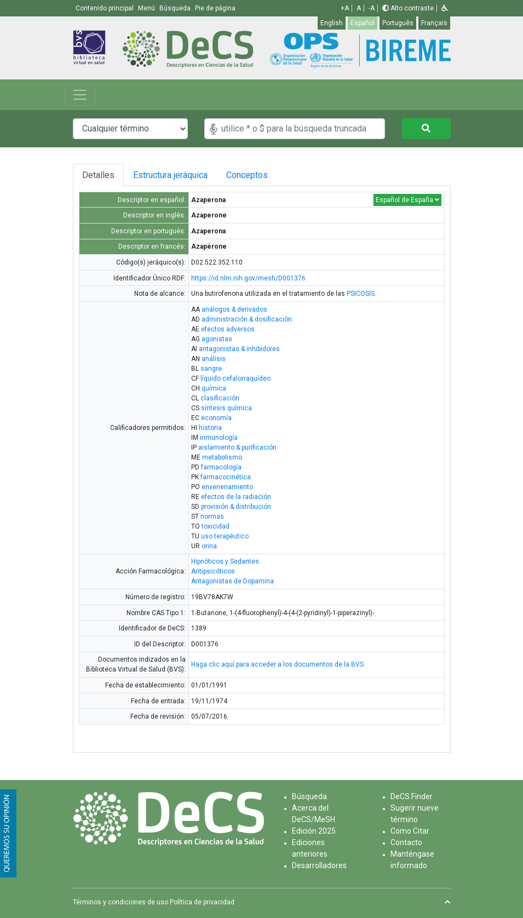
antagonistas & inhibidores (239, 349)
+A (345, 8)
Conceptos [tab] (257, 175)
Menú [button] (147, 8)
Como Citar (409, 831)
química (214, 388)
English (331, 23)
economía (216, 418)
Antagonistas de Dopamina (232, 581)
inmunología (219, 437)
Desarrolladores (319, 865)
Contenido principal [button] (105, 8)
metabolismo (222, 457)
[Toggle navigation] (80, 95)
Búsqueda (309, 796)
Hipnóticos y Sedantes (225, 561)
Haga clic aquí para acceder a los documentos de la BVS (277, 664)
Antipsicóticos (213, 571)
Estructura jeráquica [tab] (172, 175)
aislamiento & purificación (237, 447)
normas (212, 516)
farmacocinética (225, 477)
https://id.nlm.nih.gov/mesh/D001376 (248, 278)
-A (372, 8)
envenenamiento (227, 487)
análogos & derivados (234, 309)
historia (210, 428)
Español (362, 23)
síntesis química (226, 408)
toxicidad (215, 526)
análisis (214, 359)
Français (434, 23)
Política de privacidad (202, 902)
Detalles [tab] (98, 175)
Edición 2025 (314, 831)
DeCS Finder (411, 796)
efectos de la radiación (236, 497)
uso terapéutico (225, 536)
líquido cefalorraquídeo (235, 378)
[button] (445, 8)
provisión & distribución (236, 506)
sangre (211, 368)
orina (209, 546)
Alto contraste (408, 8)
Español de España (407, 200)
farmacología (221, 467)
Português (397, 23)
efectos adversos (228, 329)
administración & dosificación (247, 319)
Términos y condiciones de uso (120, 902)
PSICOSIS (361, 293)
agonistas (217, 339)
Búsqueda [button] (175, 8)
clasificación (219, 398)
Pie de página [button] (215, 8)
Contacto (406, 842)
